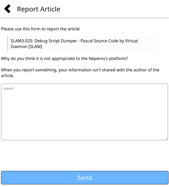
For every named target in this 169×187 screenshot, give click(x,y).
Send (84, 177)
